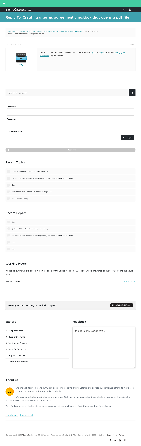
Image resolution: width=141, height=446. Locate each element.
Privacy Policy (118, 435)
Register (42, 150)
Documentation (121, 305)
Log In (129, 137)
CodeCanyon (12, 415)
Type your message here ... (91, 330)
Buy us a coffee (17, 355)
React (109, 435)
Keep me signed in (17, 131)
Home (10, 31)
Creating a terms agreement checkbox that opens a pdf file (59, 31)
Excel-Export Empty (20, 199)
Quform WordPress (28, 31)
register (102, 52)
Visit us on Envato (18, 343)
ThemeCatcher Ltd (29, 435)
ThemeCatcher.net (18, 361)
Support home (16, 330)
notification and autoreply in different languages (32, 192)
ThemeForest (26, 415)
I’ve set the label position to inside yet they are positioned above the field (42, 178)
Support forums (17, 337)
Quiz (13, 185)
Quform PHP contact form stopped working (30, 171)
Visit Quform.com (18, 349)
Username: (11, 107)
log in (93, 52)
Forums (16, 31)
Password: (11, 119)
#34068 (132, 45)
